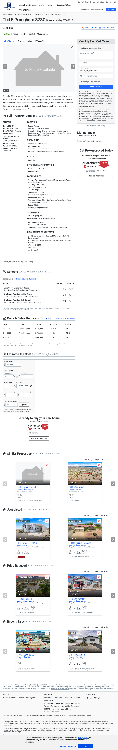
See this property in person (90, 82)
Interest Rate (8, 382)
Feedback (47, 698)
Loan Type (19, 382)
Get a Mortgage (26, 10)
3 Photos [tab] (9, 41)
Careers (109, 2)
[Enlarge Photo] (72, 47)
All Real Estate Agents (27, 698)
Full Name (83, 62)
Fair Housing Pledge (64, 709)
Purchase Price (9, 361)
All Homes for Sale (9, 698)
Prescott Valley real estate (60, 689)
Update (24, 405)
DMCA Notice (49, 709)
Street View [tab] (40, 41)
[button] (111, 9)
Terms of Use (91, 120)
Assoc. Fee (10, 401)
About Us (100, 2)
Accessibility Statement (70, 706)
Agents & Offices (64, 5)
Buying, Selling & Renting (86, 2)
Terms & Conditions (51, 706)
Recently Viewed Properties (91, 10)
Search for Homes (27, 5)
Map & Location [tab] (24, 41)
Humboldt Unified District (26, 279)
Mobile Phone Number (89, 76)
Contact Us (58, 698)
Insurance (9, 392)
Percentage (7, 373)
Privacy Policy (49, 700)
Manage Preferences (68, 746)
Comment (87, 53)
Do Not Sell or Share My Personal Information (62, 703)
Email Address (84, 68)
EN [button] (115, 2)
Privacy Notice (102, 120)
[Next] (113, 483)
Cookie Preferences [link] (51, 712)
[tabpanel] (39, 68)
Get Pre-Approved (96, 176)
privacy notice (83, 738)
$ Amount (24, 373)
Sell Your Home (46, 5)
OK (86, 746)
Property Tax (24, 392)
